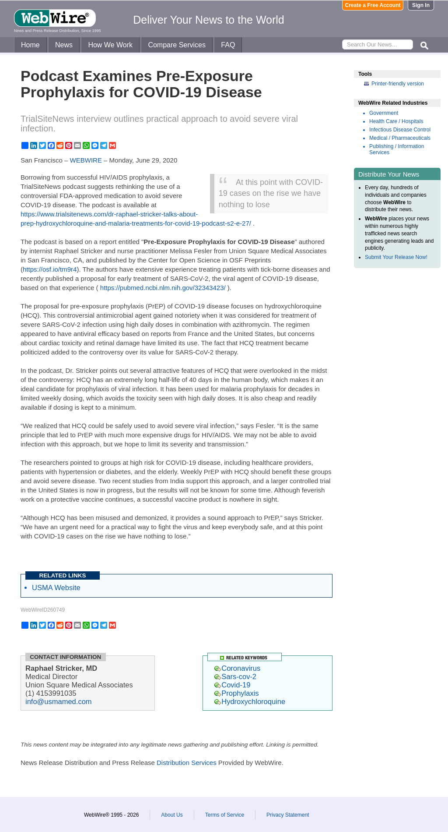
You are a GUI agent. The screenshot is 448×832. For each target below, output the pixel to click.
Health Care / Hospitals (396, 121)
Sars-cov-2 (235, 676)
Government (383, 113)
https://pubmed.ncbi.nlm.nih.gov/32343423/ (163, 287)
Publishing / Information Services (396, 149)
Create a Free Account (373, 5)
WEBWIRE (86, 160)
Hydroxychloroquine (249, 701)
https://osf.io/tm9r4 (50, 269)
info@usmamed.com (58, 701)
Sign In (421, 5)
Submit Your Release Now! (396, 257)
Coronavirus (237, 668)
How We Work (110, 45)
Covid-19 (232, 685)
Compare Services (177, 45)
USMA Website (56, 587)
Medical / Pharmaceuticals (399, 138)
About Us (171, 815)
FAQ (228, 45)
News (64, 45)
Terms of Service (224, 815)
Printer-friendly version (397, 84)
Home (30, 45)
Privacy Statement (287, 815)
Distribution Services (187, 762)
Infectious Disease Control (399, 130)
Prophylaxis (236, 693)
